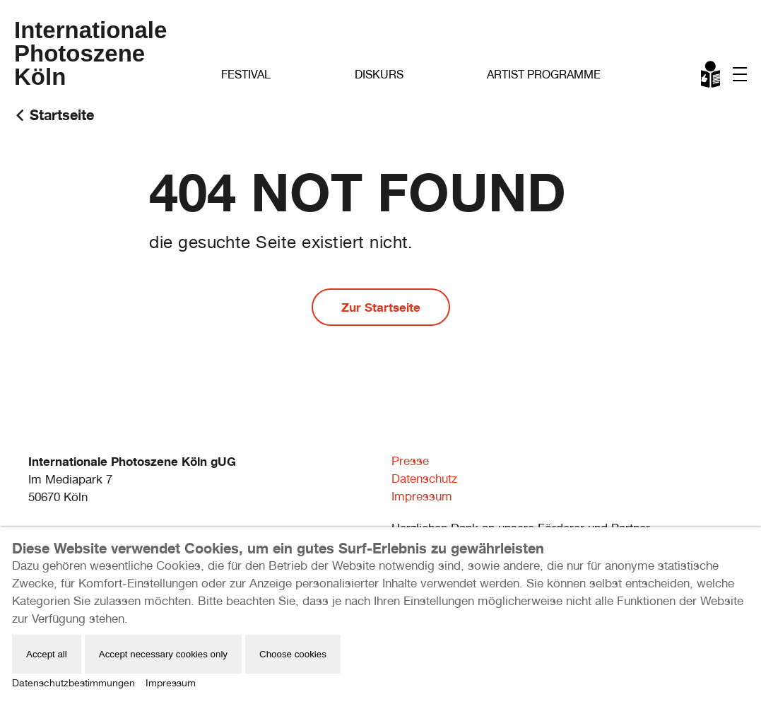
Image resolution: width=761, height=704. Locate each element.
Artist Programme (544, 74)
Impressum (421, 496)
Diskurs (379, 74)
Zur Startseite (380, 307)
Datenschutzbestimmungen (73, 682)
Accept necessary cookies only (163, 654)
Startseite (62, 115)
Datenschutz (424, 478)
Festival (246, 74)
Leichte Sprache (711, 77)
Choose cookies (292, 654)
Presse (410, 461)
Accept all (46, 654)
